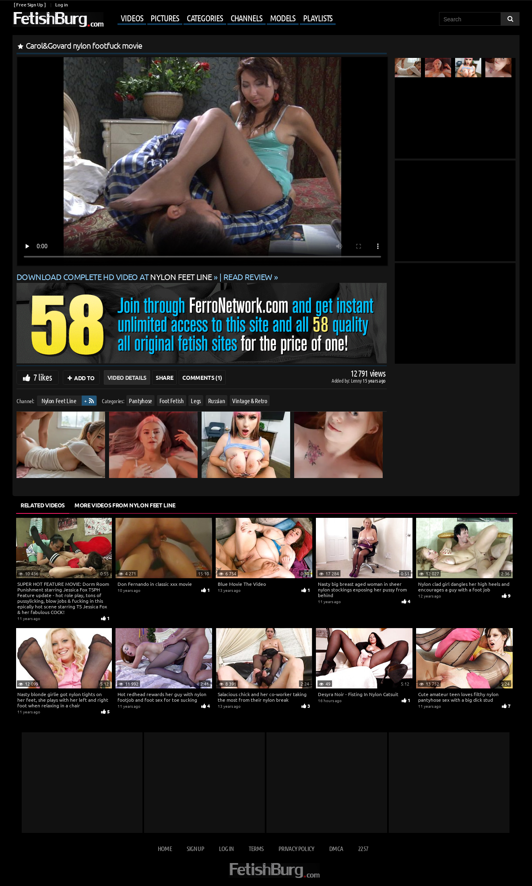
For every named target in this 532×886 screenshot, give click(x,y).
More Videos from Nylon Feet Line (124, 505)
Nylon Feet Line (58, 400)
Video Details (126, 377)
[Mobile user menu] (220, 18)
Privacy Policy (296, 848)
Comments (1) (202, 377)
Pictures (165, 17)
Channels (246, 17)
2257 (363, 848)
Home (165, 848)
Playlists (317, 17)
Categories (205, 17)
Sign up (195, 848)
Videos (132, 17)
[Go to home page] (57, 19)
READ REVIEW (247, 277)
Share (164, 377)
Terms (256, 848)
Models (282, 17)
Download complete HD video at (115, 277)
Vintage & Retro (249, 400)
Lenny (357, 380)
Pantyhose (140, 400)
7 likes (42, 377)
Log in (61, 4)
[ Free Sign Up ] (29, 4)
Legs (196, 400)
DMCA (336, 848)
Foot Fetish (171, 400)
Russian (216, 400)
